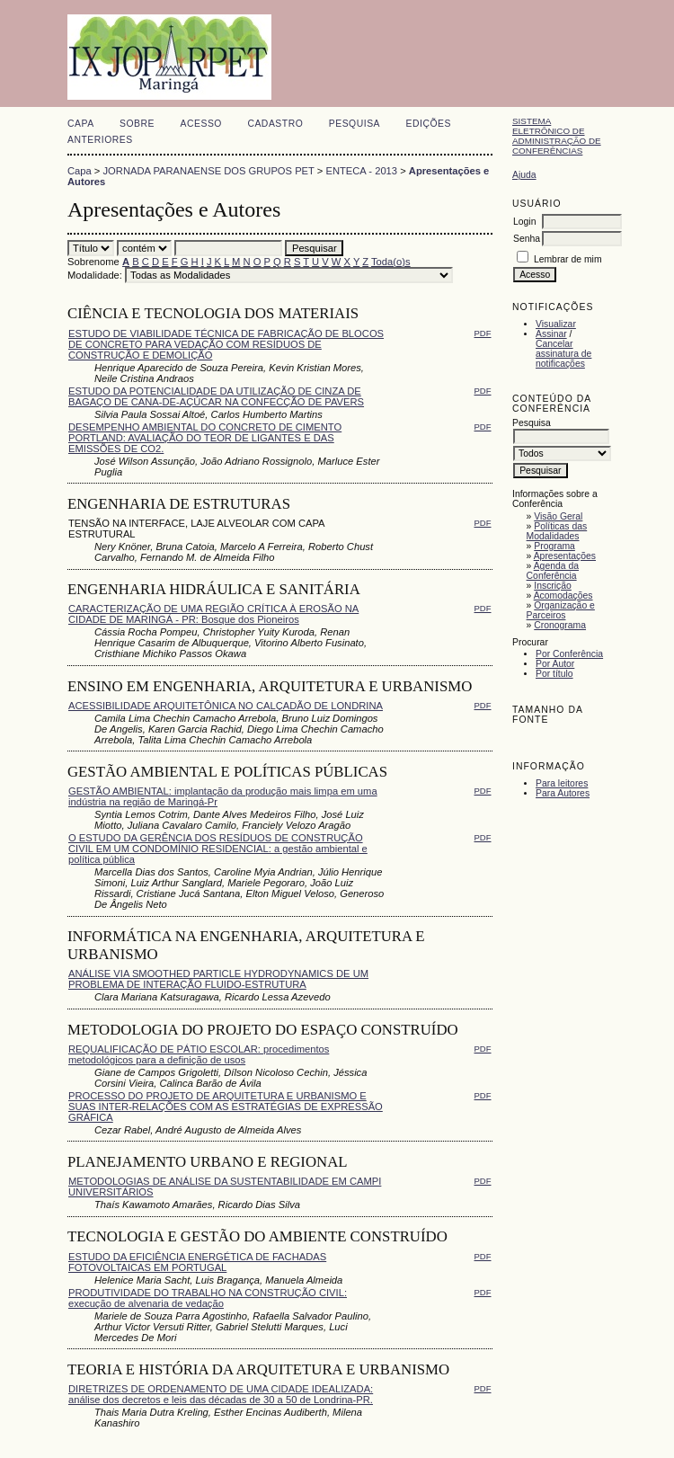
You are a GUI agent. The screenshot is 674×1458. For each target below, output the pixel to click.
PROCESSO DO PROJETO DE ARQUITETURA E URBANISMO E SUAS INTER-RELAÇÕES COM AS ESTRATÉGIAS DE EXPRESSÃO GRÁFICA (225, 1106)
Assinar (551, 334)
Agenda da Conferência (553, 571)
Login (524, 222)
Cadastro (275, 124)
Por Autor (555, 664)
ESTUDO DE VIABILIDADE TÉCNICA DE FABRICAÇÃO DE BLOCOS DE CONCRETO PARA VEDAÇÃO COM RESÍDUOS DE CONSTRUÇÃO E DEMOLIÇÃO (226, 344)
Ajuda (524, 175)
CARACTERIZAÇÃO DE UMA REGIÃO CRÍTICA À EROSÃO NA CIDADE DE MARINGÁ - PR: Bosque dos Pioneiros (213, 614)
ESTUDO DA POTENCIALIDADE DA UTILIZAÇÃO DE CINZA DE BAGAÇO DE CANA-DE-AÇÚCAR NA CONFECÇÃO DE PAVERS (216, 396)
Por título (554, 674)
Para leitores (562, 783)
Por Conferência (569, 654)
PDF (483, 333)
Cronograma (560, 625)
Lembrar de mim (568, 259)
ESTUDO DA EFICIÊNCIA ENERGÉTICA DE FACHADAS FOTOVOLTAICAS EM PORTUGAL (197, 1262)
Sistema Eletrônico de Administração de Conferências (556, 136)
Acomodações (563, 595)
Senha (526, 239)
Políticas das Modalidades (557, 531)
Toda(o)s (391, 261)
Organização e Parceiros (561, 610)
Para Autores (563, 793)
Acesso (201, 124)
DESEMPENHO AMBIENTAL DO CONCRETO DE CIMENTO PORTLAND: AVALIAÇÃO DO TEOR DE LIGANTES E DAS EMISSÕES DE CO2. (204, 438)
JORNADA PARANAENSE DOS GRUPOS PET (209, 170)
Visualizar (556, 324)
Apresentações (565, 556)
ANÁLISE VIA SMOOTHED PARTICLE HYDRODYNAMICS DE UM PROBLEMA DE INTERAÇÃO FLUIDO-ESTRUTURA (218, 979)
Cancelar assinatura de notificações (563, 354)
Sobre (137, 124)
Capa (80, 124)
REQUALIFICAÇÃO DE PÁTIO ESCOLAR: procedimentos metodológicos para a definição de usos (198, 1054)
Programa (554, 546)
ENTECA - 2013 (361, 170)
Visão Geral (558, 516)
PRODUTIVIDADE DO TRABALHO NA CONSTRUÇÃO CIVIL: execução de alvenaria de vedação (207, 1298)
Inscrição (553, 586)
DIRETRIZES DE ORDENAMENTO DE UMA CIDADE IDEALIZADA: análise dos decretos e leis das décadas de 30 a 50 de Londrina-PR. (220, 1394)
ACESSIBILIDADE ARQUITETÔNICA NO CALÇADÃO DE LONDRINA (225, 705)
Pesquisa (354, 124)
